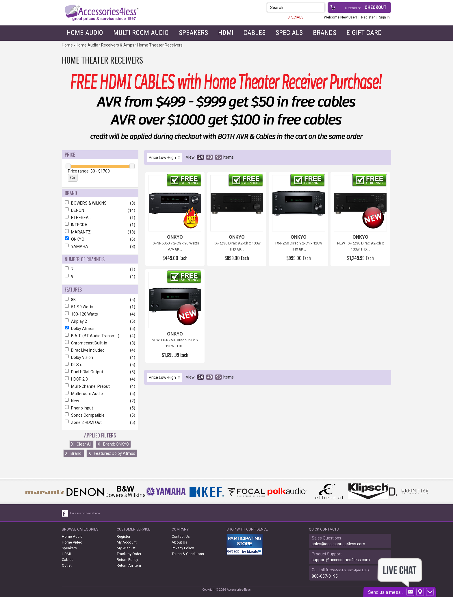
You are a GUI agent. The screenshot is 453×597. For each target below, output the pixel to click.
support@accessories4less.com (341, 559)
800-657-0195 (325, 576)
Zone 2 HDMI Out (100, 422)
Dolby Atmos (100, 328)
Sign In (384, 17)
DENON (100, 210)
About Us (179, 542)
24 (200, 157)
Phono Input (100, 408)
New (100, 401)
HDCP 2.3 (100, 379)
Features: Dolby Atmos (111, 453)
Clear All (81, 444)
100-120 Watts (100, 314)
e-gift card (364, 33)
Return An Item (129, 565)
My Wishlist (126, 548)
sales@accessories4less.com (338, 544)
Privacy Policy (183, 548)
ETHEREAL (100, 217)
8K (100, 300)
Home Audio (84, 33)
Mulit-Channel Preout (100, 386)
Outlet (67, 565)
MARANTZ (100, 232)
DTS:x (100, 365)
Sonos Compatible (100, 415)
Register (368, 17)
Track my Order (129, 554)
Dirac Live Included (100, 350)
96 (218, 157)
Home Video (72, 542)
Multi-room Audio (100, 393)
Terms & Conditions (188, 554)
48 (209, 157)
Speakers (193, 33)
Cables (255, 33)
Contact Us (181, 536)
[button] (320, 7)
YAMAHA (100, 246)
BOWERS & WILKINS (100, 203)
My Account (127, 542)
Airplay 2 (100, 321)
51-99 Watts (100, 307)
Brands (324, 33)
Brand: (73, 453)
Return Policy (127, 559)
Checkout (376, 7)
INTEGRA (100, 225)
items (351, 8)
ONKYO (100, 239)
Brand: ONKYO (113, 444)
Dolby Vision (100, 357)
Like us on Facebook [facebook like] (85, 513)
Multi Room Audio (141, 33)
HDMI (225, 33)
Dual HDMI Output (100, 372)
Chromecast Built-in (100, 343)
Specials (289, 33)
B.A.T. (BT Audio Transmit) (100, 336)
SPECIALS (295, 17)
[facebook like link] (65, 513)
